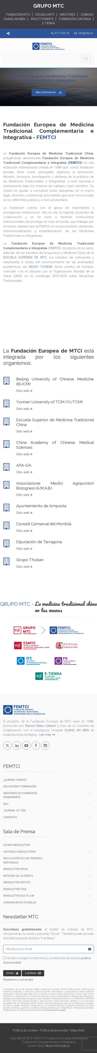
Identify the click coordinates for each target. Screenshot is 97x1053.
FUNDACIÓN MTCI (18, 14)
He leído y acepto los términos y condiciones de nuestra (47, 960)
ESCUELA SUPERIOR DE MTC (25, 257)
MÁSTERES (67, 14)
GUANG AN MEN (77, 730)
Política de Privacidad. (55, 1010)
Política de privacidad (54, 1030)
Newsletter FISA (14, 889)
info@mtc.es (85, 33)
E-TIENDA (48, 23)
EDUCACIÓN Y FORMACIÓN (19, 786)
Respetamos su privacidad (18, 979)
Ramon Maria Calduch (40, 726)
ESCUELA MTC (45, 14)
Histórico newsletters (19, 851)
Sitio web (24, 391)
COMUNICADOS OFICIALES (19, 902)
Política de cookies (25, 1030)
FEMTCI (75, 163)
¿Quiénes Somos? (15, 779)
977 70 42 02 (61, 33)
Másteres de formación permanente (20, 795)
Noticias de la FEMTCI (18, 875)
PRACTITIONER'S (42, 19)
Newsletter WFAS (15, 869)
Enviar (12, 973)
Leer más (47, 734)
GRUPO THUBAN (40, 267)
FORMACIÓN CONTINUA (75, 19)
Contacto (10, 817)
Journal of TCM (14, 810)
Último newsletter (16, 845)
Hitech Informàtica (57, 1046)
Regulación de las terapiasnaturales (22, 860)
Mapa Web (77, 1030)
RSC (5, 803)
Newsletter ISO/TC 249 (18, 895)
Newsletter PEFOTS (16, 882)
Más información (49, 92)
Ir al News (33, 973)
